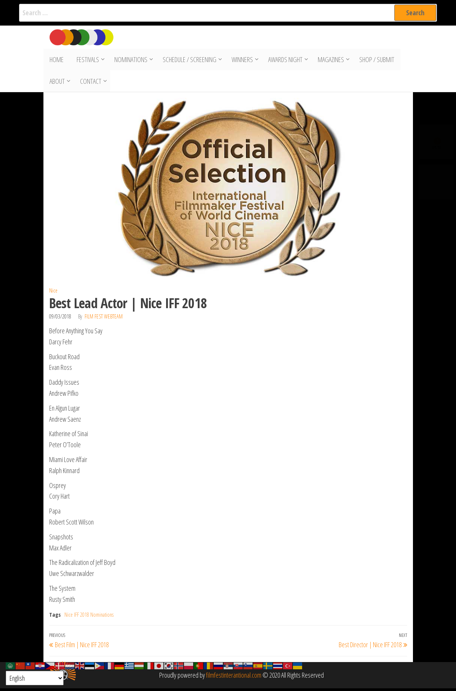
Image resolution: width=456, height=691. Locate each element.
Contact (90, 83)
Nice (53, 293)
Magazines (329, 60)
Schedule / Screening (187, 60)
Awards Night (283, 60)
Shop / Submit (374, 60)
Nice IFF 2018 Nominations (89, 617)
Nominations (129, 60)
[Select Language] (35, 678)
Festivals (86, 60)
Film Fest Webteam (104, 319)
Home (56, 60)
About (56, 83)
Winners (240, 60)
